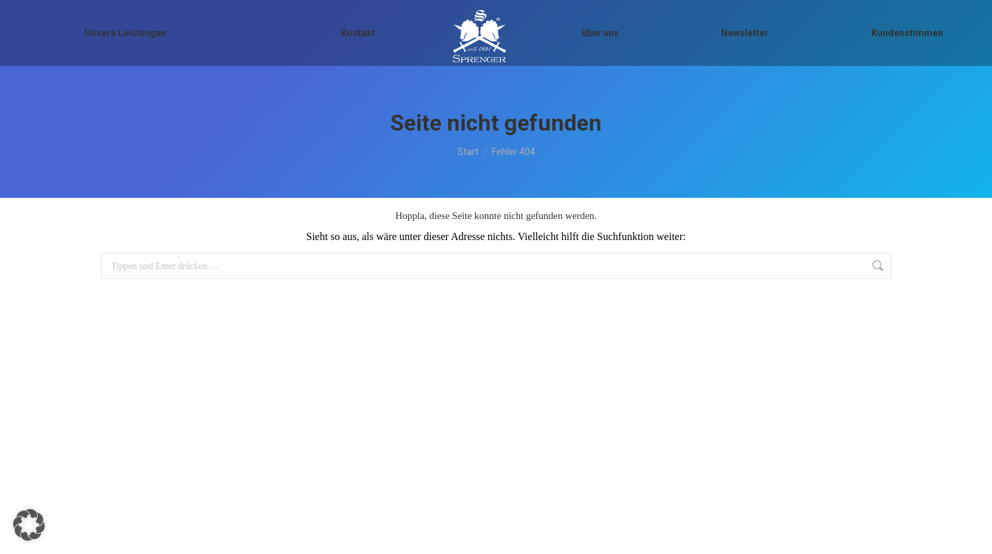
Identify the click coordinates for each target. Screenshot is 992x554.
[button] (29, 525)
